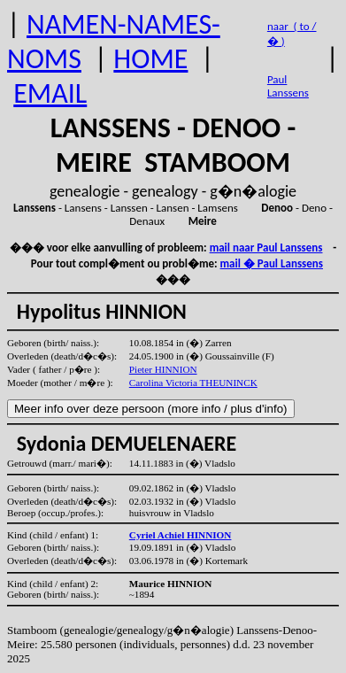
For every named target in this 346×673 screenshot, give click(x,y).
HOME (150, 59)
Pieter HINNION (163, 369)
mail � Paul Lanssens (271, 263)
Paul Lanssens (288, 86)
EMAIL (50, 93)
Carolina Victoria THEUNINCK (193, 382)
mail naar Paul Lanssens (266, 247)
